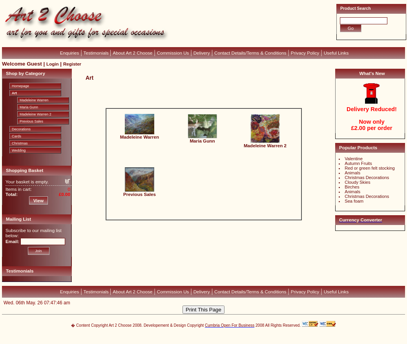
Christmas (20, 143)
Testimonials (97, 52)
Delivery (201, 52)
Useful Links (336, 52)
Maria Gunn (29, 107)
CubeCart (211, 336)
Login (52, 64)
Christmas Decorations (367, 177)
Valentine (354, 158)
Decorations (21, 129)
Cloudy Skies (357, 182)
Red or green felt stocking (369, 168)
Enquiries (69, 52)
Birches (352, 187)
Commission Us (173, 52)
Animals (352, 172)
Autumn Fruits (358, 163)
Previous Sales (31, 121)
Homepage (20, 86)
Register (72, 64)
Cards (16, 136)
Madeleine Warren (34, 100)
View (38, 200)
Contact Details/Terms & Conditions (250, 52)
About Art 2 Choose (132, 52)
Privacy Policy (305, 52)
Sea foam (354, 201)
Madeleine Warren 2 (35, 114)
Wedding (19, 150)
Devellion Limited (191, 340)
